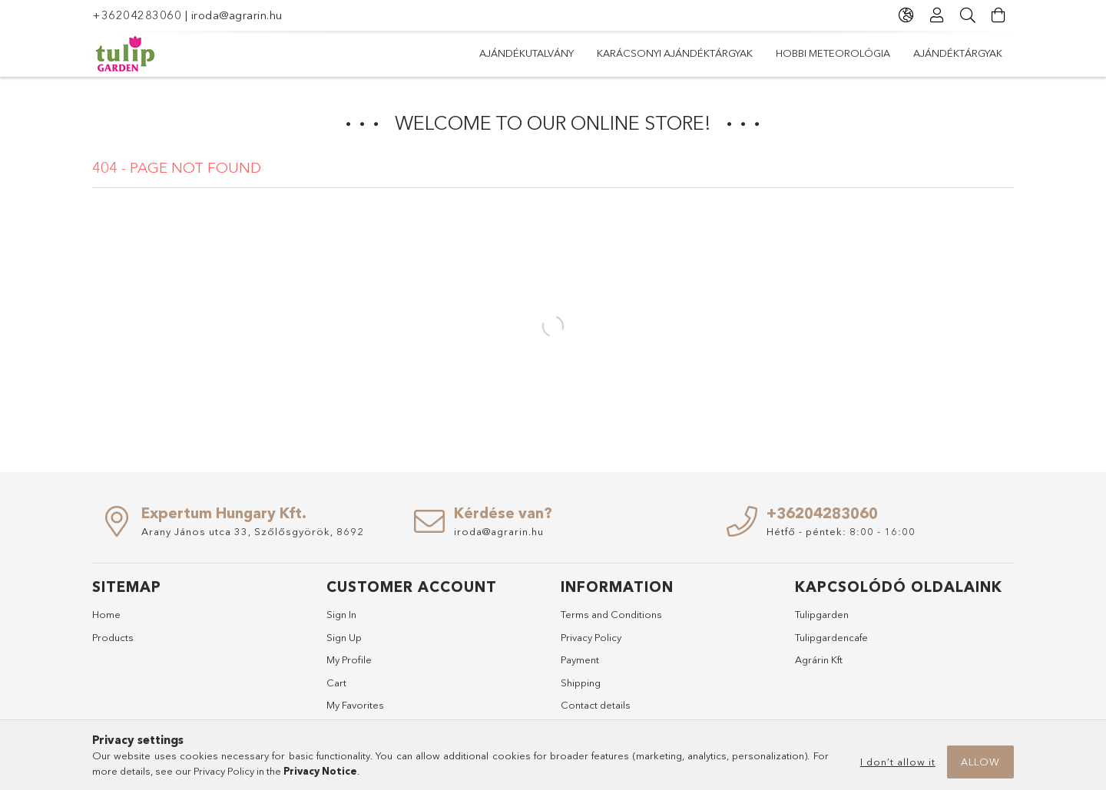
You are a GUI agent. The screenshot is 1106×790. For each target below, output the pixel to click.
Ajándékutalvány (955, 53)
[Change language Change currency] (906, 15)
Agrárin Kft (819, 659)
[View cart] (998, 15)
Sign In (341, 614)
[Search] (967, 15)
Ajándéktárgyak (523, 53)
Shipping (581, 682)
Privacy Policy (591, 637)
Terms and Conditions (611, 614)
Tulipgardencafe (831, 637)
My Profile (349, 659)
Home (106, 614)
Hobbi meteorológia (648, 53)
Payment (580, 659)
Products (113, 637)
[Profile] (937, 15)
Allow (980, 761)
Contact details (596, 705)
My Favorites (355, 705)
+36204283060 (136, 15)
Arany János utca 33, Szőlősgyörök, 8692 (252, 531)
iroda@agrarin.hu (237, 15)
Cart (336, 682)
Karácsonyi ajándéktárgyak (807, 53)
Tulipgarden (822, 614)
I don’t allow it (897, 761)
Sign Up (344, 637)
